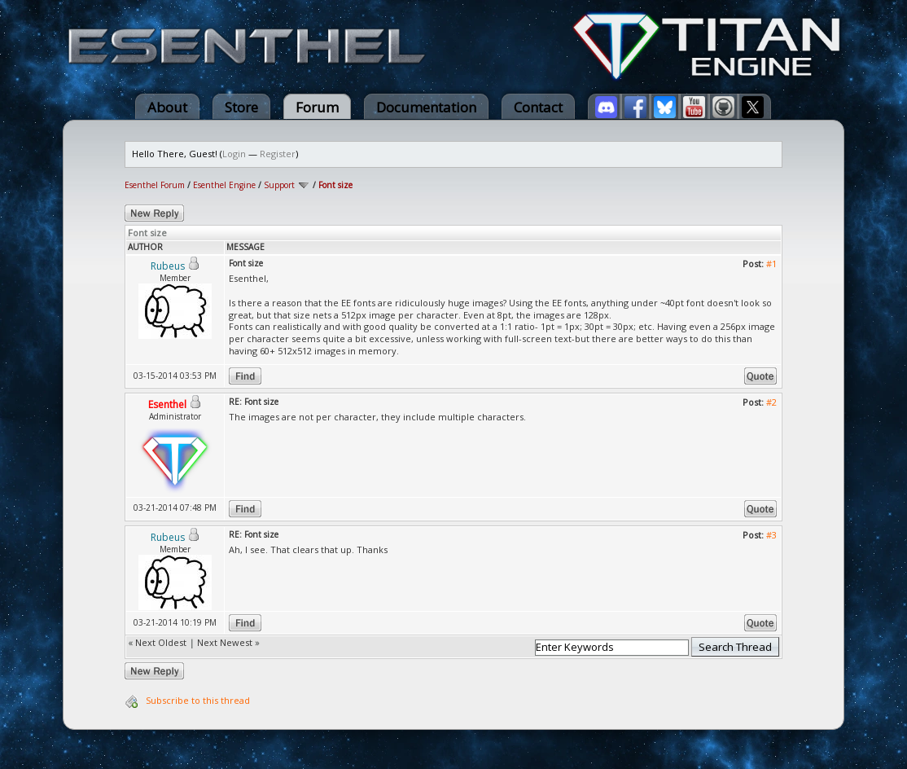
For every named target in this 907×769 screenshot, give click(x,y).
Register (278, 153)
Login (234, 153)
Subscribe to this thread (198, 700)
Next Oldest (160, 642)
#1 (771, 263)
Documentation (426, 107)
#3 (771, 535)
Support (279, 185)
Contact (538, 107)
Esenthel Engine (224, 185)
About (167, 107)
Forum (317, 107)
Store (241, 107)
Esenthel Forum (155, 185)
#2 (771, 402)
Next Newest (224, 642)
